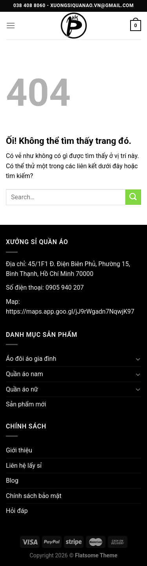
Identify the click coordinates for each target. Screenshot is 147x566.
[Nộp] (133, 197)
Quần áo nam (24, 374)
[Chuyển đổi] (138, 359)
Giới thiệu (19, 450)
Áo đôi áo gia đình (31, 358)
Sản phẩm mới (26, 404)
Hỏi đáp (17, 511)
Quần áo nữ (22, 389)
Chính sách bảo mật (34, 496)
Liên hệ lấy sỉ (24, 465)
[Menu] (10, 25)
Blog (12, 480)
